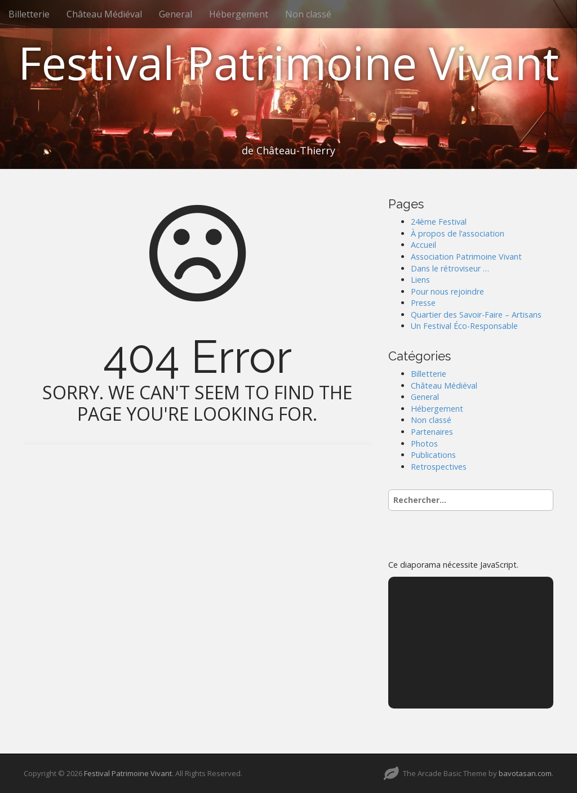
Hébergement (238, 14)
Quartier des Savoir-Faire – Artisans (476, 314)
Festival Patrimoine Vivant (288, 62)
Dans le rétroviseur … (450, 268)
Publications (433, 454)
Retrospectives (439, 466)
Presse (423, 302)
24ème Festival (439, 221)
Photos (424, 443)
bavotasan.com (525, 773)
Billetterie (29, 14)
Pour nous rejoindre (447, 291)
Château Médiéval (104, 14)
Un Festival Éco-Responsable (464, 325)
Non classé (308, 14)
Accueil (423, 244)
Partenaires (432, 431)
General (175, 14)
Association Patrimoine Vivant (466, 256)
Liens (420, 279)
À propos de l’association (457, 233)
